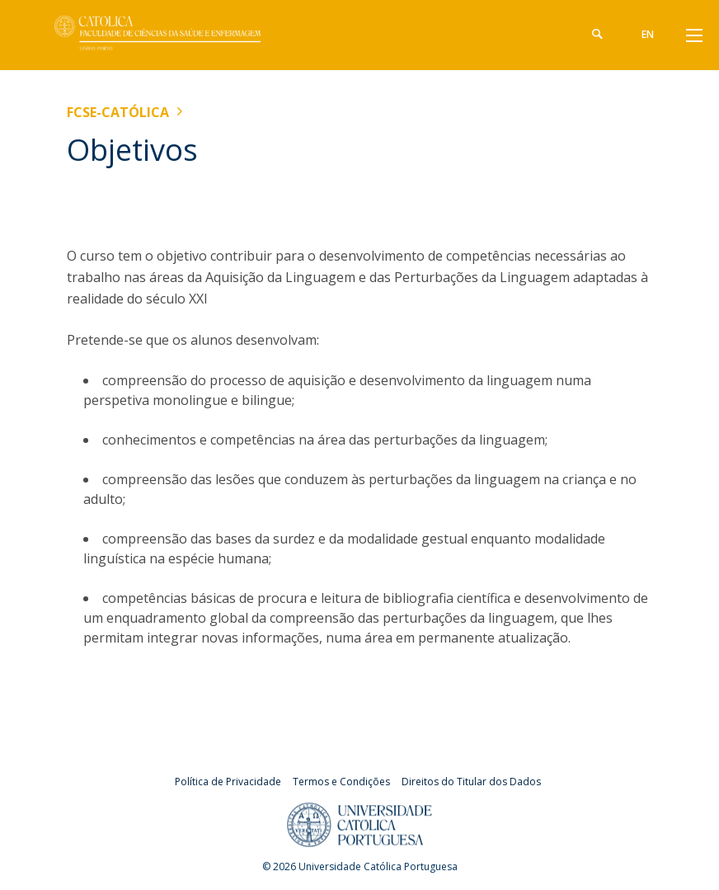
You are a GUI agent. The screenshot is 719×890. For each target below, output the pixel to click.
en (647, 34)
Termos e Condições (341, 782)
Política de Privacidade (228, 782)
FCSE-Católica (118, 112)
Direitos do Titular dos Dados (471, 782)
